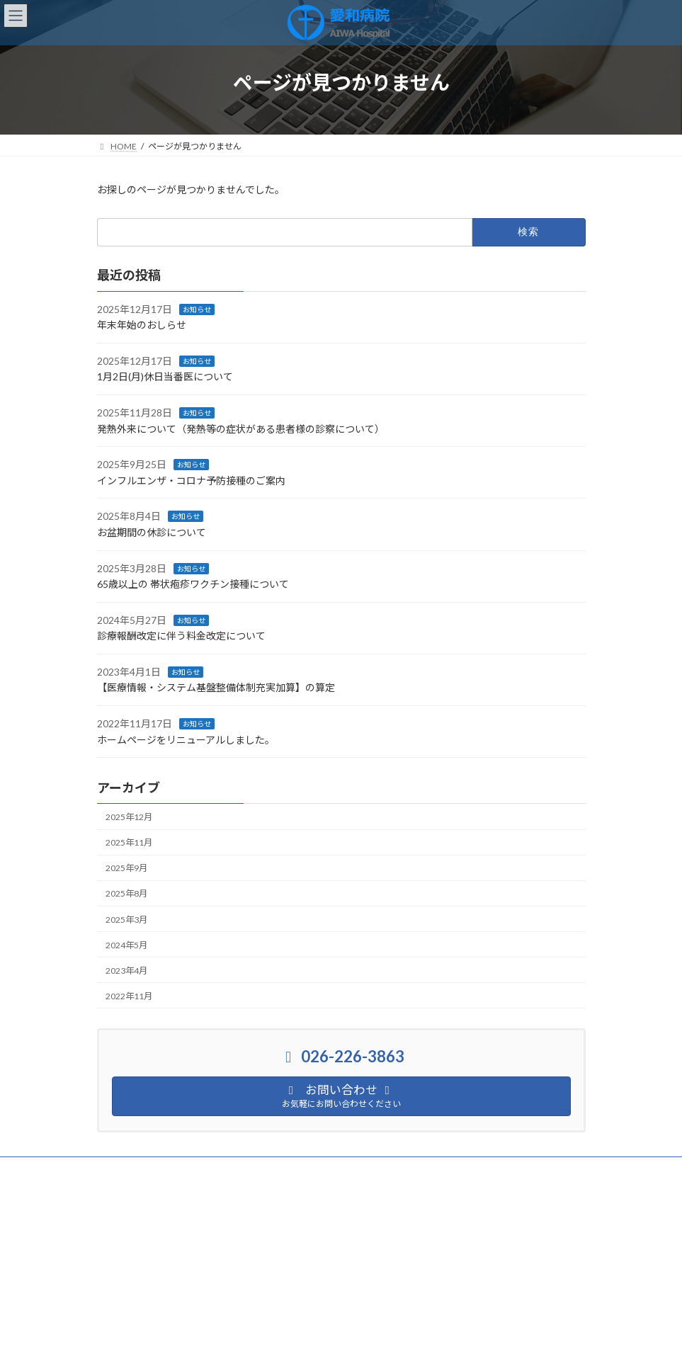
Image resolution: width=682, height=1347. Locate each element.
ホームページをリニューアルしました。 (186, 739)
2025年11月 (129, 842)
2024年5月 (126, 944)
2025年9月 (126, 868)
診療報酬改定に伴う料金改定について (181, 636)
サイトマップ (446, 1169)
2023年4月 (126, 970)
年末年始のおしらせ (141, 325)
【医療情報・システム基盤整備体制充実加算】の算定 (216, 687)
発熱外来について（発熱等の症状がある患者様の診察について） (241, 428)
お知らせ (197, 309)
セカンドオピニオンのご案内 (165, 1178)
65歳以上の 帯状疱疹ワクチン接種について (193, 584)
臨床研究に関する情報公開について (325, 1169)
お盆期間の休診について (151, 532)
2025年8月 (126, 893)
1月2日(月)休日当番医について (165, 376)
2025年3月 (126, 919)
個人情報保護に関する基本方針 (169, 1169)
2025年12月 (129, 817)
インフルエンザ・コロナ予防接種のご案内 (191, 480)
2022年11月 (129, 996)
